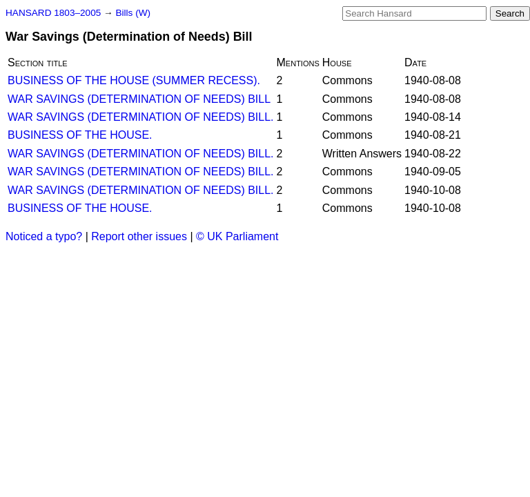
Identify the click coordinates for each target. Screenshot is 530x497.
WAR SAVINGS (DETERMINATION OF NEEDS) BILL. (141, 117)
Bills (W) (132, 13)
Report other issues (139, 236)
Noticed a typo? (44, 236)
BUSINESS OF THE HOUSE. (80, 135)
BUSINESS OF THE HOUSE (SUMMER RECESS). (134, 80)
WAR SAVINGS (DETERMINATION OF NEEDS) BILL (139, 99)
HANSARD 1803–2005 (53, 13)
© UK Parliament (237, 236)
